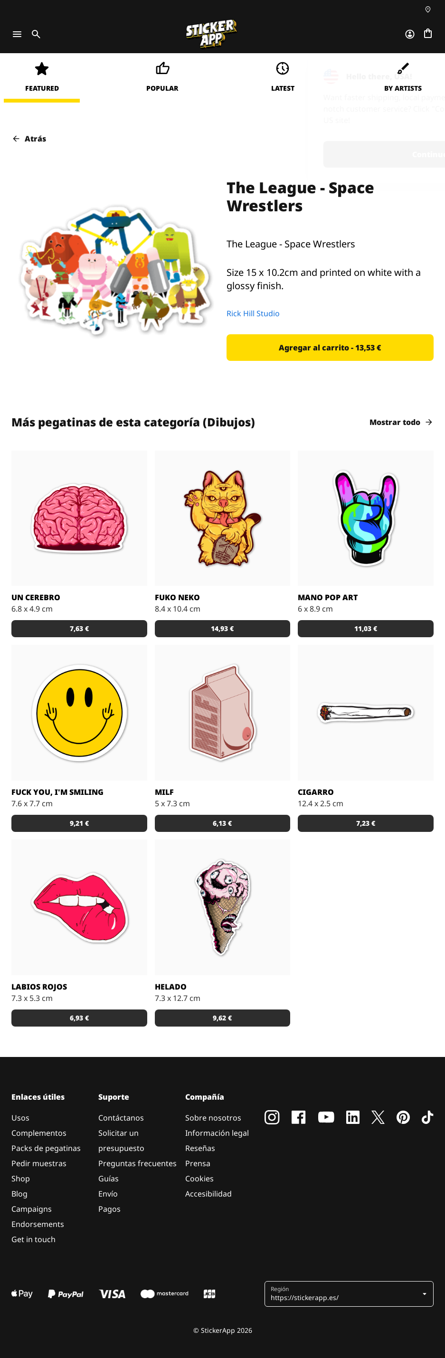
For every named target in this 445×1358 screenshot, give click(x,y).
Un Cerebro (35, 597)
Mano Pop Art (328, 597)
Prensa (197, 1163)
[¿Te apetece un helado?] (223, 907)
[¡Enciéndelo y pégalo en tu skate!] (366, 713)
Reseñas (200, 1148)
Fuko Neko (177, 597)
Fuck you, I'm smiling (57, 792)
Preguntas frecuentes (137, 1163)
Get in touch (33, 1239)
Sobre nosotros (213, 1118)
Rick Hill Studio (253, 313)
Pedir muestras (38, 1163)
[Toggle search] (34, 34)
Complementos (38, 1133)
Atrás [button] (28, 138)
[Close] (416, 72)
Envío (108, 1193)
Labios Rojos (39, 986)
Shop (20, 1178)
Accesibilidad (208, 1193)
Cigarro (316, 792)
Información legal (217, 1133)
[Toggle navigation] (17, 34)
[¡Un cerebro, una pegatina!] (79, 518)
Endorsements (37, 1224)
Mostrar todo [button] (401, 422)
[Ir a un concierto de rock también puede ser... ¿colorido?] (366, 518)
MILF (164, 792)
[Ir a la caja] (428, 34)
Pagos (109, 1209)
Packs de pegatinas (46, 1148)
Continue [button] (313, 154)
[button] (330, 347)
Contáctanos (121, 1118)
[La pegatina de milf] (223, 713)
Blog (19, 1193)
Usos (20, 1118)
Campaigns (31, 1209)
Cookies (199, 1178)
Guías (108, 1178)
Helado (171, 986)
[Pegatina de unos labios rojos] (79, 907)
